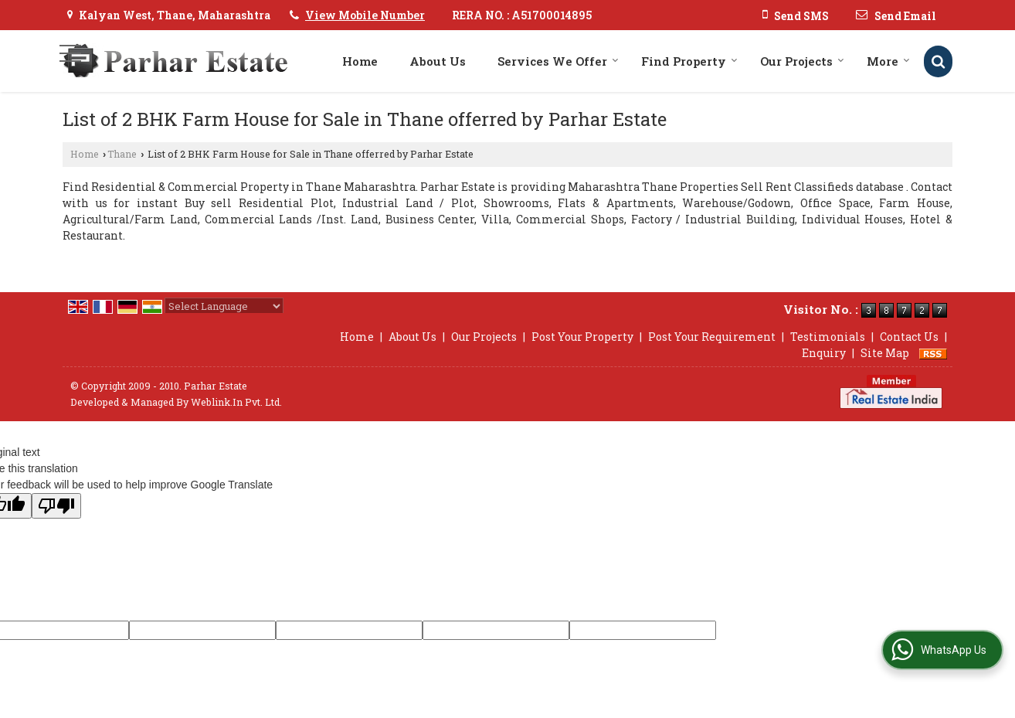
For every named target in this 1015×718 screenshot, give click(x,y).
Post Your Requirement (712, 336)
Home (360, 61)
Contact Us (909, 336)
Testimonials (827, 336)
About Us (437, 61)
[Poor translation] (56, 506)
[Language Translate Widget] (224, 306)
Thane (122, 154)
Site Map (885, 352)
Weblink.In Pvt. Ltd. (236, 402)
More (888, 61)
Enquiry (824, 352)
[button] (365, 15)
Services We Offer (558, 61)
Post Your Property (582, 336)
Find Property (689, 61)
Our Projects (802, 61)
